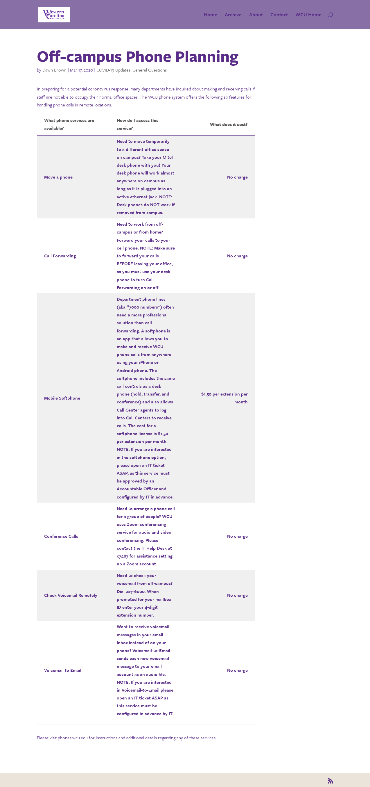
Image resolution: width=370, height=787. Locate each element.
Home (210, 15)
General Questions (149, 70)
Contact (279, 15)
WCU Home (308, 15)
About (256, 15)
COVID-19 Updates (113, 70)
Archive (233, 15)
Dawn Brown (54, 70)
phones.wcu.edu (73, 737)
